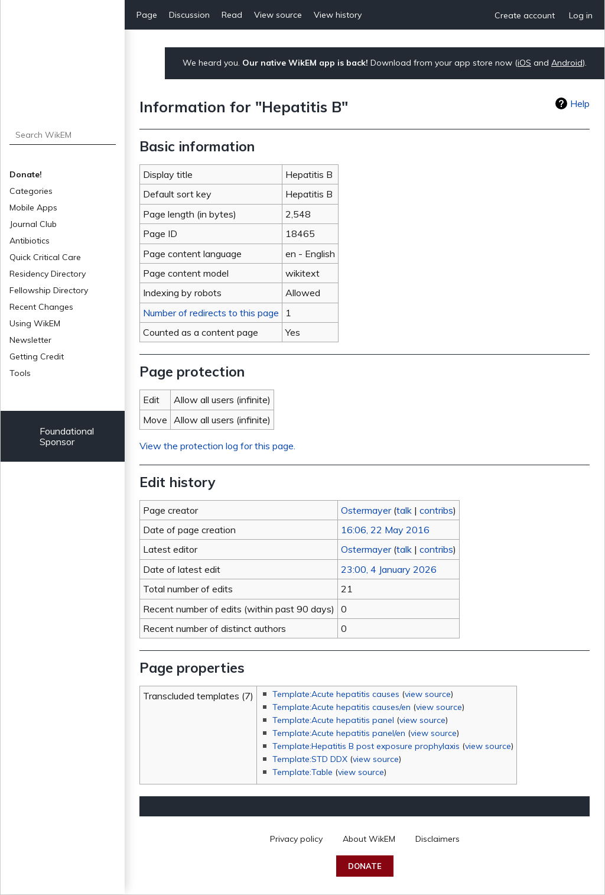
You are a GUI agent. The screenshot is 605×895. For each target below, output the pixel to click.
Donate (365, 866)
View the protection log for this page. (217, 446)
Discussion (189, 14)
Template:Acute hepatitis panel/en (338, 733)
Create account (525, 15)
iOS (524, 62)
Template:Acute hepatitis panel (333, 720)
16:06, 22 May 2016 (385, 530)
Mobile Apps (33, 207)
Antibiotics (29, 240)
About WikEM (369, 839)
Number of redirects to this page (211, 313)
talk (404, 510)
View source (278, 14)
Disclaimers (437, 839)
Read (232, 14)
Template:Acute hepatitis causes (335, 694)
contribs (436, 510)
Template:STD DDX (309, 759)
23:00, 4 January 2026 (389, 569)
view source (428, 694)
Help (580, 103)
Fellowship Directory (48, 290)
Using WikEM (34, 323)
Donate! (25, 174)
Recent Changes (41, 306)
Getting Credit (36, 356)
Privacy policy (296, 839)
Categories (31, 191)
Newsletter (30, 340)
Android (567, 62)
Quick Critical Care (45, 257)
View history (338, 14)
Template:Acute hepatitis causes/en (341, 707)
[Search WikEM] (62, 135)
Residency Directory (47, 273)
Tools (20, 373)
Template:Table (302, 772)
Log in (581, 15)
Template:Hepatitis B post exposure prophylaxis (366, 746)
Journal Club (33, 224)
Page (146, 14)
